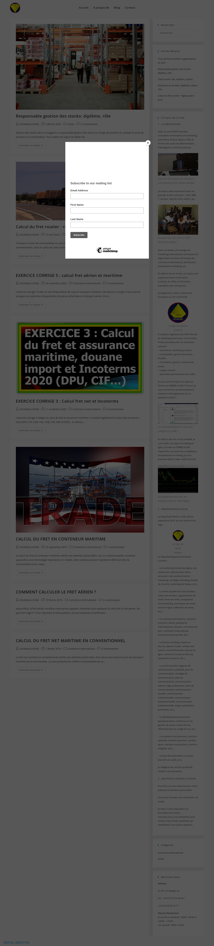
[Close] (148, 142)
